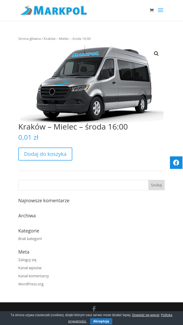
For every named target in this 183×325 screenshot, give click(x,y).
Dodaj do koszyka (45, 153)
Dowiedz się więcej (145, 315)
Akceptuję (101, 321)
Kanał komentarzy (33, 275)
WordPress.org (30, 283)
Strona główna (29, 38)
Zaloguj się (27, 259)
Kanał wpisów (30, 267)
